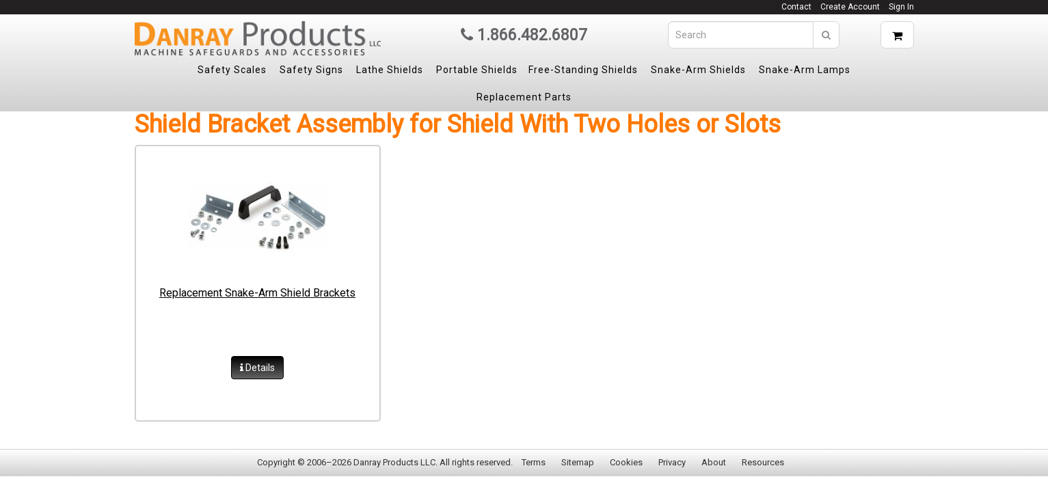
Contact (796, 7)
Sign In (901, 7)
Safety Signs (311, 69)
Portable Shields (477, 69)
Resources (763, 462)
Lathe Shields (389, 69)
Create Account (850, 7)
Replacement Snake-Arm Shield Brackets (257, 292)
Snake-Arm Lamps (804, 69)
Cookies (626, 462)
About (713, 462)
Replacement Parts (524, 97)
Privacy (672, 462)
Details (257, 367)
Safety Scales (232, 69)
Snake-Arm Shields (698, 69)
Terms (534, 462)
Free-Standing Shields (583, 69)
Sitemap (577, 462)
